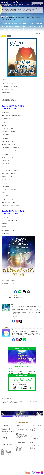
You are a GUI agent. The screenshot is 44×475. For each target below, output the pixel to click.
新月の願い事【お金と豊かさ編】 (6, 452)
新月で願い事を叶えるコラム (22, 429)
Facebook (26, 11)
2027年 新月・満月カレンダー (6, 428)
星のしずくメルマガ (33, 448)
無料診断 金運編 (18, 449)
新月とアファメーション (5, 449)
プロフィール (27, 10)
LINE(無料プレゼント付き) (34, 440)
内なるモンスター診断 (19, 447)
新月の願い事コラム (32, 8)
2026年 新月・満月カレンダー (6, 427)
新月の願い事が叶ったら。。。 (6, 453)
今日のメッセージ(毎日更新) (7, 11)
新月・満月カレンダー (9, 8)
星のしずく (31, 447)
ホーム (3, 8)
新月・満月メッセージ (25, 8)
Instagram (21, 11)
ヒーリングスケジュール (6, 10)
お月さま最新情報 (35, 438)
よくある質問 (25, 9)
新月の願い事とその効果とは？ (6, 454)
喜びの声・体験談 (31, 9)
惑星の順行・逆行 (21, 10)
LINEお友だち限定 (18, 427)
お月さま (14, 11)
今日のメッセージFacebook (34, 435)
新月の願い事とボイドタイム (5, 450)
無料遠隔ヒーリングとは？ (17, 9)
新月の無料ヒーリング (17, 316)
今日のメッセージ (16, 318)
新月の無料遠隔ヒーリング (7, 9)
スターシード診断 (18, 446)
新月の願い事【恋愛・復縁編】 (6, 451)
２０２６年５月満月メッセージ (6, 439)
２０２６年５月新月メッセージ (6, 438)
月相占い (31, 10)
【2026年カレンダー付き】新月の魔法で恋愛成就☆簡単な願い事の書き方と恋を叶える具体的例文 (22, 432)
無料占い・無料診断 (21, 442)
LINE (18, 11)
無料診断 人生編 (18, 450)
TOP (6, 16)
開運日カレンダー (17, 8)
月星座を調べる (14, 10)
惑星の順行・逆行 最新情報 (22, 440)
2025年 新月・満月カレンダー (6, 434)
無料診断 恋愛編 (18, 448)
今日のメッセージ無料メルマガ (35, 436)
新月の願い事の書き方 (4, 448)
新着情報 (9, 36)
